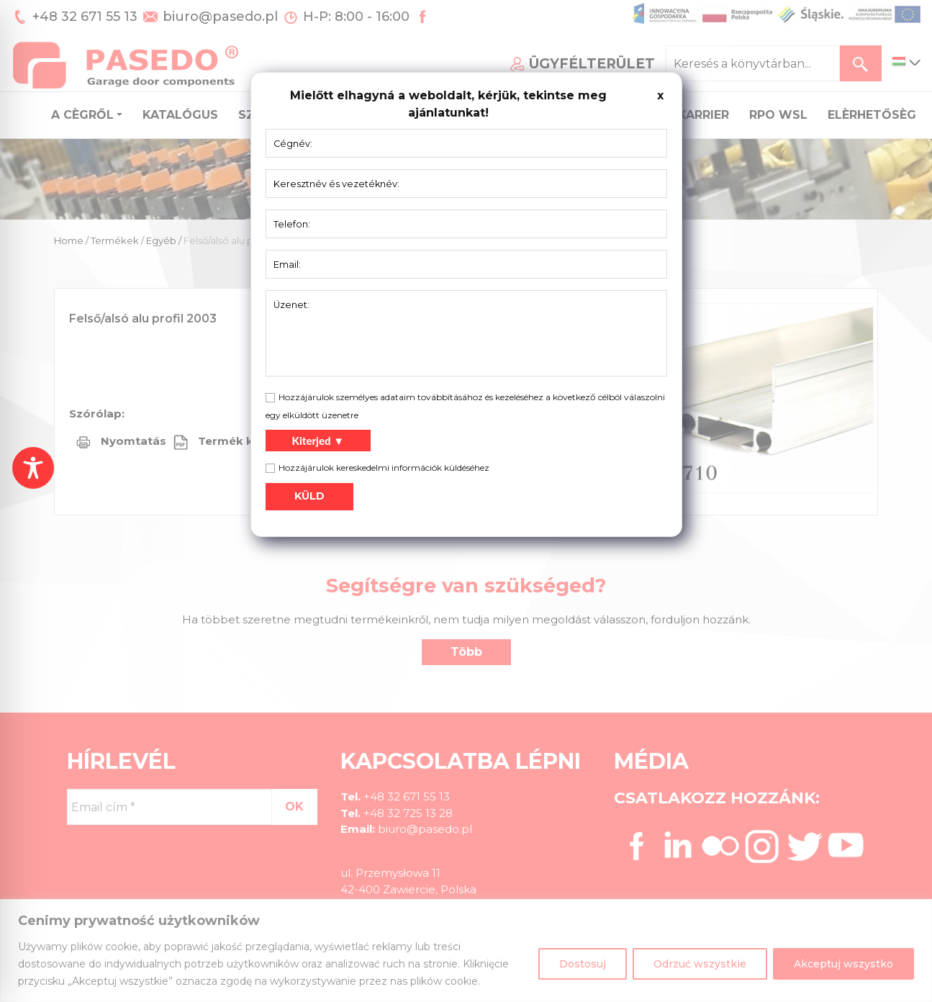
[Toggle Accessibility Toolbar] (33, 468)
